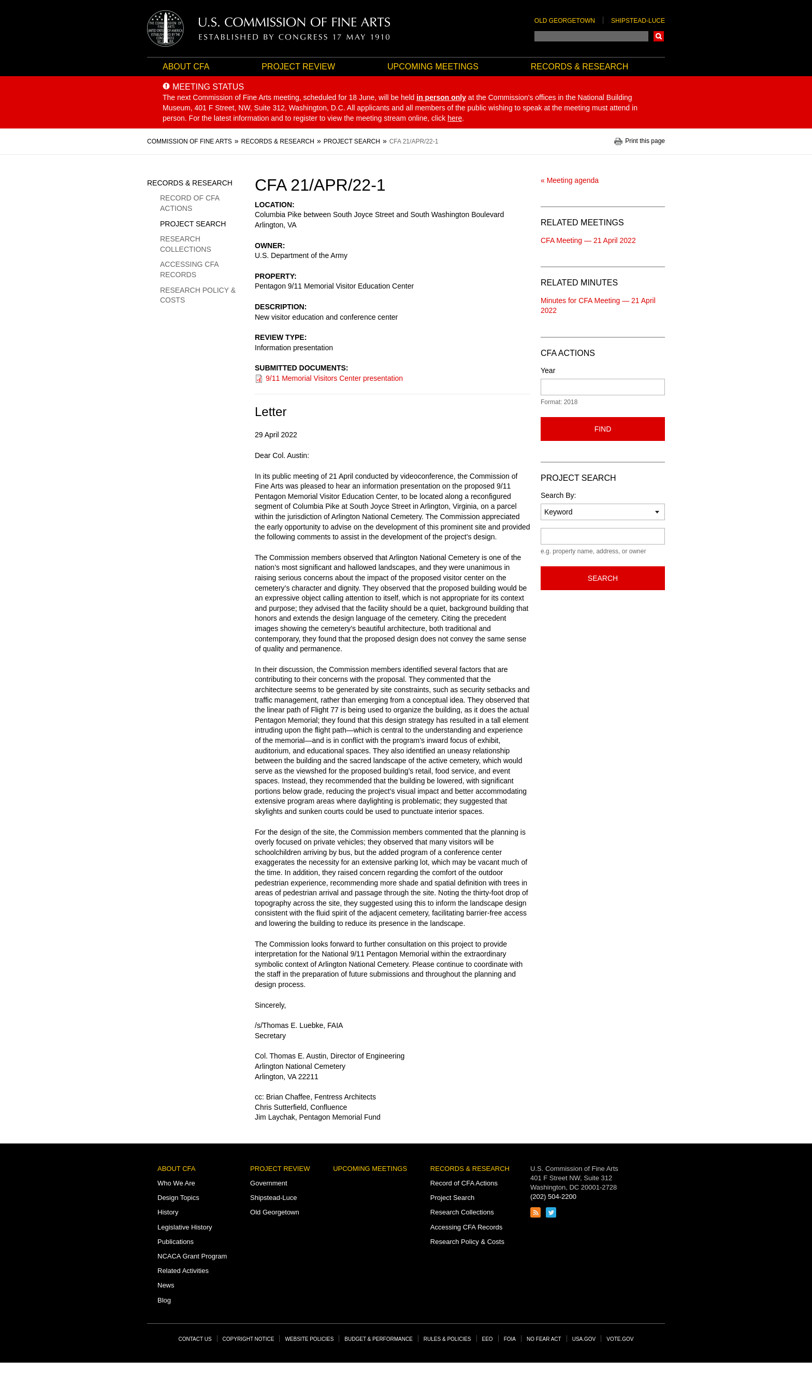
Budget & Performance (378, 1339)
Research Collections (185, 244)
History (167, 1212)
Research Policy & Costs (198, 295)
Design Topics (178, 1198)
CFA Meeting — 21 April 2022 (588, 240)
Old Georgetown (564, 20)
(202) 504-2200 (553, 1196)
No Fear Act (544, 1339)
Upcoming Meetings (433, 66)
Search (659, 36)
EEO (487, 1339)
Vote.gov (619, 1339)
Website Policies (309, 1339)
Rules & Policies (447, 1339)
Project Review (298, 66)
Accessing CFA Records (189, 269)
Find (603, 429)
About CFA (186, 66)
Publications (175, 1242)
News (166, 1285)
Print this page (645, 141)
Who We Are (176, 1183)
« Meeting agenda (570, 180)
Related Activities (183, 1271)
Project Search (193, 224)
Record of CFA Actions (189, 203)
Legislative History (184, 1227)
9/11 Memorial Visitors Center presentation (334, 378)
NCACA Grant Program (192, 1256)
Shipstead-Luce (638, 20)
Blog (164, 1300)
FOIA (510, 1339)
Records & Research (579, 66)
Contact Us (195, 1339)
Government (268, 1183)
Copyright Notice (248, 1339)
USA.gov (584, 1339)
